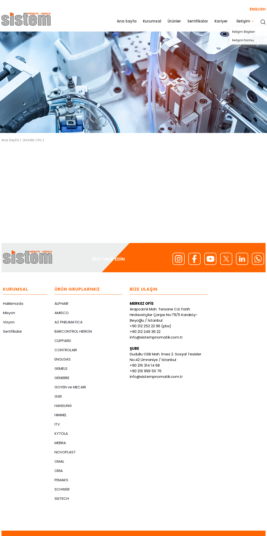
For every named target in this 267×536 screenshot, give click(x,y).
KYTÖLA (61, 433)
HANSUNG (63, 405)
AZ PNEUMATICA (68, 322)
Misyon (9, 312)
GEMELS (60, 368)
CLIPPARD (62, 340)
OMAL (59, 461)
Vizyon (9, 322)
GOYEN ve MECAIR (70, 387)
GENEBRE (61, 377)
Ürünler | (30, 140)
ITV (57, 424)
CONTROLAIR (65, 349)
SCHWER (62, 489)
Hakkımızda (13, 303)
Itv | (41, 140)
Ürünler (174, 21)
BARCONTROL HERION (73, 331)
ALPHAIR (61, 303)
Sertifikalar (197, 21)
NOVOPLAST (65, 452)
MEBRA (60, 442)
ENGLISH (258, 9)
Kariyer (221, 21)
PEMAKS (61, 479)
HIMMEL (60, 414)
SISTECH (61, 498)
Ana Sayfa (127, 21)
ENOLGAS (62, 359)
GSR (58, 396)
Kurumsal (152, 21)
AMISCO (61, 312)
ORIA (58, 470)
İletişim (243, 21)
